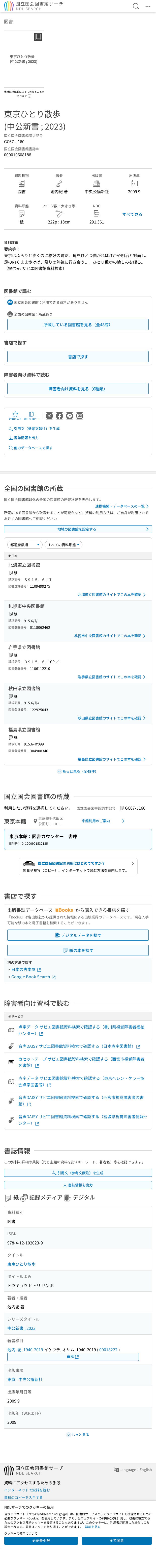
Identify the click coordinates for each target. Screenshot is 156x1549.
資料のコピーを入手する (23, 1497)
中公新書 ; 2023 (21, 1328)
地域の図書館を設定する (104, 529)
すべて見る (132, 214)
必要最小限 (41, 1540)
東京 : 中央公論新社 (25, 1379)
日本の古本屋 (26, 969)
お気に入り (15, 416)
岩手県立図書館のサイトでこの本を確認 (112, 677)
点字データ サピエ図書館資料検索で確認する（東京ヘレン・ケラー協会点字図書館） (81, 1081)
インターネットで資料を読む (27, 1489)
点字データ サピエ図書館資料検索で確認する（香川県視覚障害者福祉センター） (81, 1030)
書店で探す (78, 357)
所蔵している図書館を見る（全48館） (78, 324)
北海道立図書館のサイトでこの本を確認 (112, 595)
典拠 (73, 1356)
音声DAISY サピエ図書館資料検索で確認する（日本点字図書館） (79, 1046)
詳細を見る (92, 1527)
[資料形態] (63, 545)
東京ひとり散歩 (21, 1264)
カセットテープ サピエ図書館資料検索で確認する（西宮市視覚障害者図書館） (81, 1062)
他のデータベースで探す (30, 448)
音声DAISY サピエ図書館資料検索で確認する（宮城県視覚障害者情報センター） (83, 1119)
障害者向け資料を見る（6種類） (78, 389)
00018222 (108, 1349)
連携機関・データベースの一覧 (122, 506)
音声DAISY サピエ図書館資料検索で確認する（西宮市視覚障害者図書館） (81, 1100)
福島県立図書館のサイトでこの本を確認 (112, 759)
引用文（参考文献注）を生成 (34, 428)
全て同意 (117, 1540)
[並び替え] (25, 545)
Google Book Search (33, 976)
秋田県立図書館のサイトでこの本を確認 (112, 718)
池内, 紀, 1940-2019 (25, 1349)
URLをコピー (31, 416)
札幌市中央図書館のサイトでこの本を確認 (110, 636)
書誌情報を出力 (23, 437)
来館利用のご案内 (104, 821)
